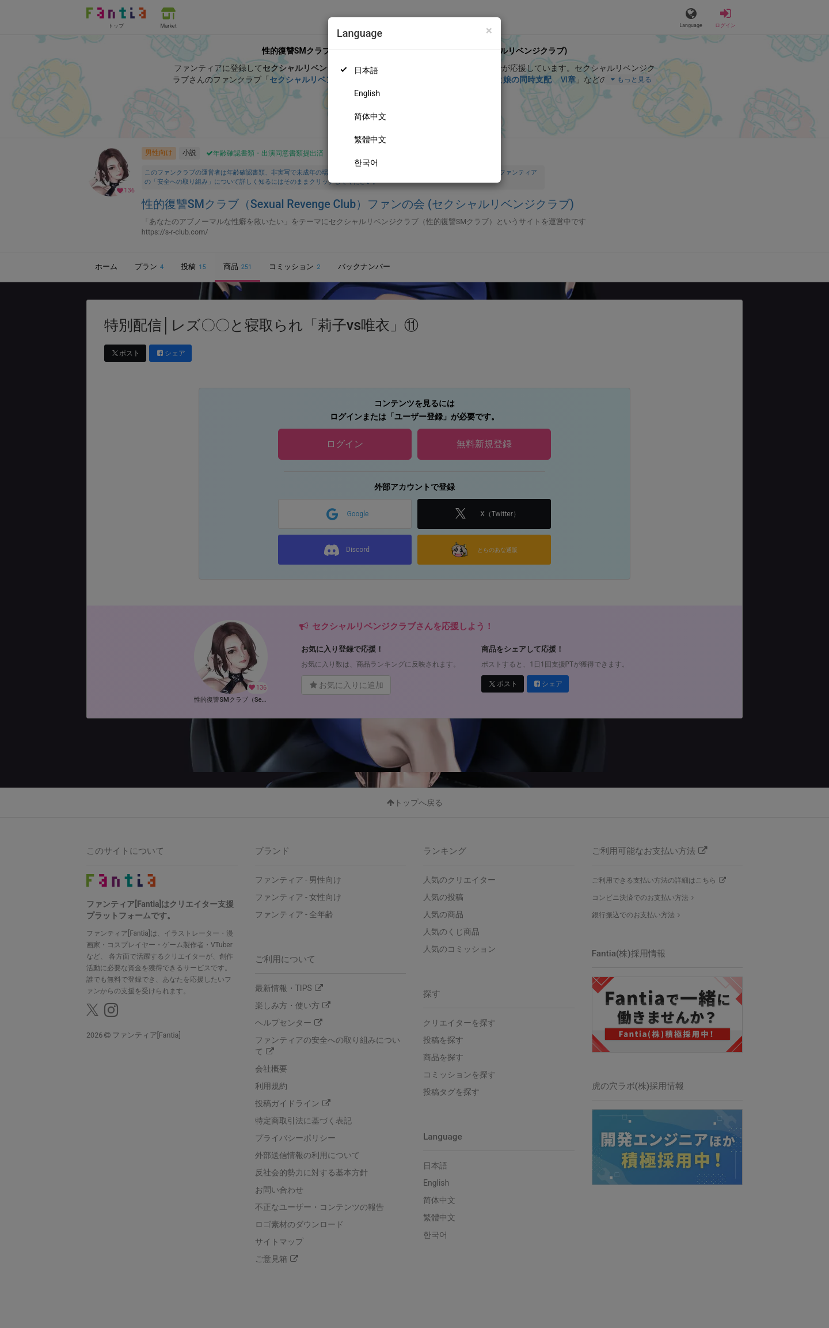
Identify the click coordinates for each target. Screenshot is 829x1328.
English (367, 93)
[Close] (489, 31)
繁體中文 (370, 139)
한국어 (366, 162)
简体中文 (370, 116)
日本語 (366, 70)
